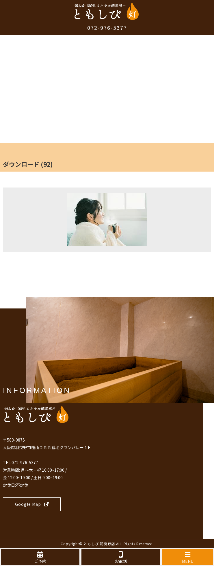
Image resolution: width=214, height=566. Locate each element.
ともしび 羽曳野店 (99, 543)
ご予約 (40, 557)
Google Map (32, 504)
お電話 (121, 557)
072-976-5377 (107, 27)
